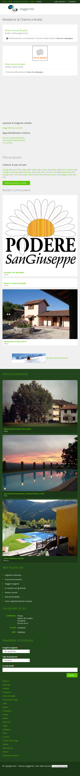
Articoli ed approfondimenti (13, 138)
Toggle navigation (4, 9)
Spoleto (54, 169)
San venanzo (52, 174)
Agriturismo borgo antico (15, 341)
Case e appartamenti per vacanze (18, 601)
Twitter (14, 771)
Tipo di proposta (10, 657)
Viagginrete (27, 9)
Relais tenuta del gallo (15, 64)
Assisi (15, 169)
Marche (5, 714)
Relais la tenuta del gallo (16, 30)
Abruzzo (5, 681)
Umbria (5, 744)
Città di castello (67, 169)
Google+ (8, 771)
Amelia (40, 174)
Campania (6, 692)
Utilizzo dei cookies (25, 618)
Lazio (4, 703)
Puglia (4, 726)
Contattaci (72, 1)
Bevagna (6, 174)
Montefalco (27, 172)
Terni (54, 172)
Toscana (5, 737)
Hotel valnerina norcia (13, 558)
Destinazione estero (10, 755)
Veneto (5, 752)
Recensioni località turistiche (13, 140)
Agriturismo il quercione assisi (17, 429)
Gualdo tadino (27, 174)
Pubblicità (21, 632)
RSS (20, 771)
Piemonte (6, 722)
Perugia (5, 169)
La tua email (8, 666)
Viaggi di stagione (12, 584)
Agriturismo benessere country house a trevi (24, 493)
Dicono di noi (22, 623)
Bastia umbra (65, 172)
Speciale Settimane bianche (40, 358)
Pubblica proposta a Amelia (15, 183)
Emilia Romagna (9, 696)
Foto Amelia (7, 143)
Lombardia (6, 711)
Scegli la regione (10, 647)
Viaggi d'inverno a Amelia (12, 128)
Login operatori (59, 1)
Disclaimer (21, 621)
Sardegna (6, 729)
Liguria (5, 707)
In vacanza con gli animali (15, 588)
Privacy (20, 616)
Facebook (3, 771)
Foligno (24, 169)
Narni (74, 174)
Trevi (16, 174)
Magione (64, 174)
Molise (5, 718)
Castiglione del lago (10, 172)
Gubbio (34, 169)
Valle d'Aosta (7, 748)
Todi (46, 172)
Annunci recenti (11, 592)
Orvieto (44, 169)
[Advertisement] (40, 99)
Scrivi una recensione (13, 579)
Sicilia (4, 733)
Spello (38, 172)
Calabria (5, 688)
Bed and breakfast (12, 597)
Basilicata (6, 685)
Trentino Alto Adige (10, 740)
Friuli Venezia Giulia (10, 699)
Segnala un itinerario (13, 575)
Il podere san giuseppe (14, 272)
